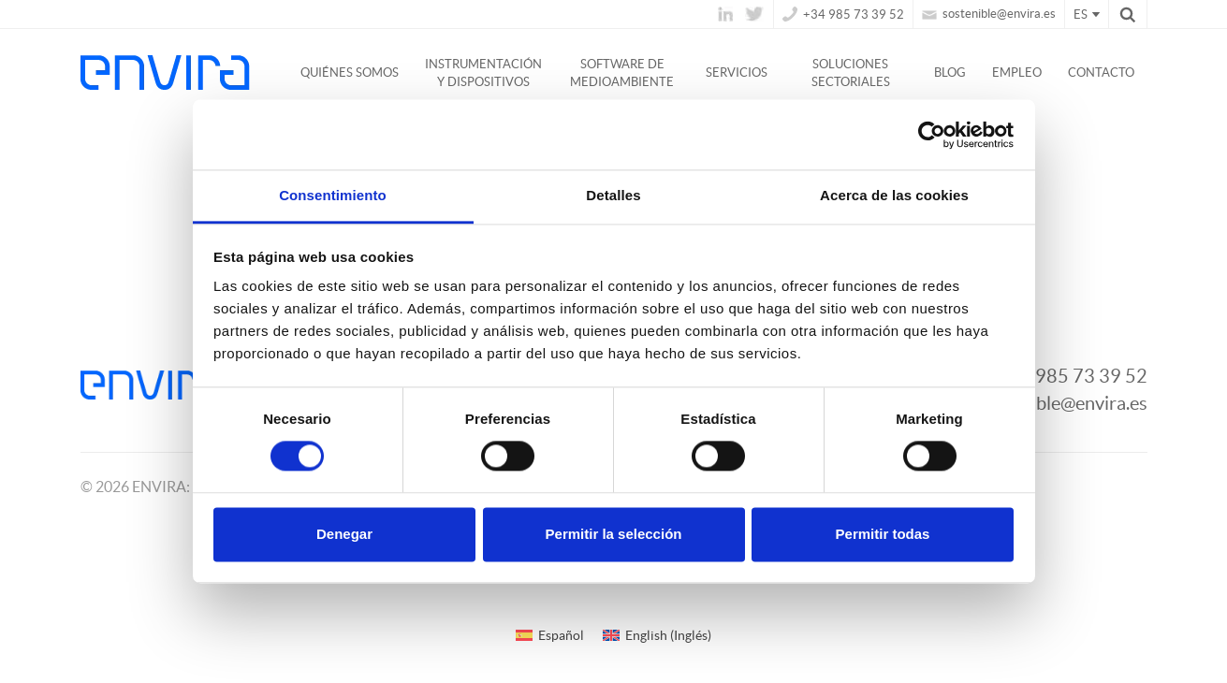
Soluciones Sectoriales (850, 73)
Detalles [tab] (613, 195)
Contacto (1101, 72)
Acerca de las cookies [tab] (894, 195)
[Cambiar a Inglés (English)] (657, 634)
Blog (950, 72)
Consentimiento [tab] (333, 195)
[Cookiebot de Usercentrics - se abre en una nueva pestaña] (932, 135)
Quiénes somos (349, 72)
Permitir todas (883, 534)
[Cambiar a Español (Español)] (549, 634)
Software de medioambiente (622, 73)
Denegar (344, 534)
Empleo (1017, 72)
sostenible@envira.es (989, 14)
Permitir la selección (614, 534)
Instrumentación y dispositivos (483, 73)
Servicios (736, 72)
